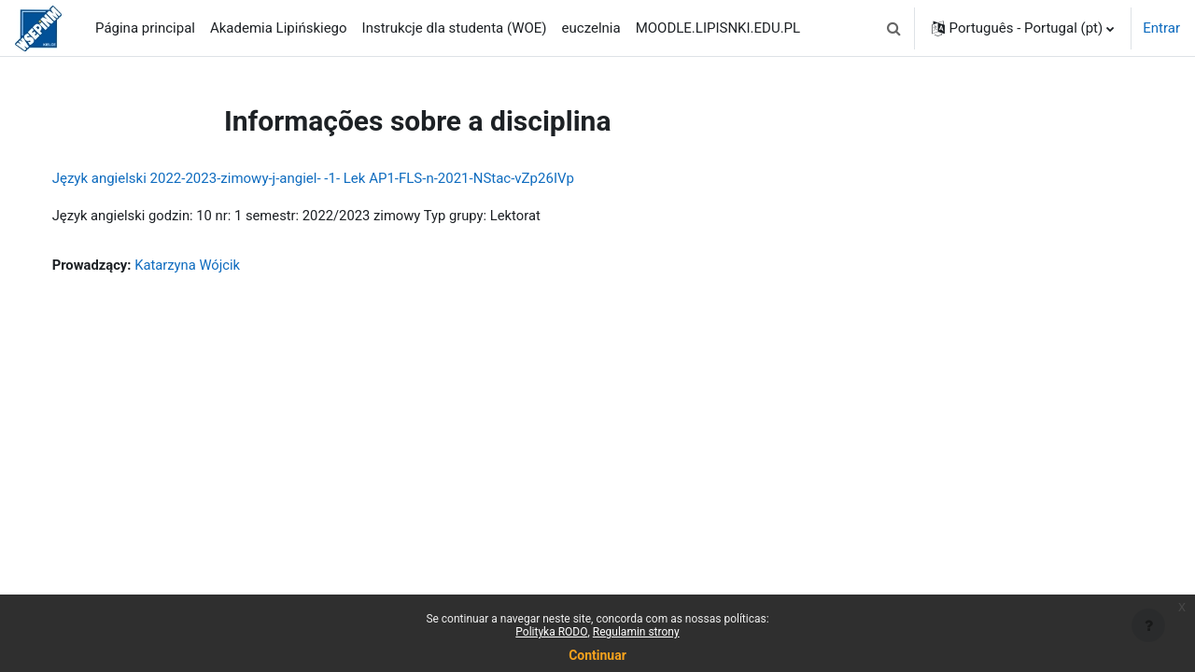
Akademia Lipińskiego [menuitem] (278, 28)
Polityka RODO (551, 631)
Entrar (1161, 28)
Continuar (597, 655)
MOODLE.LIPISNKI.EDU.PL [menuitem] (718, 28)
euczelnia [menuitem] (591, 28)
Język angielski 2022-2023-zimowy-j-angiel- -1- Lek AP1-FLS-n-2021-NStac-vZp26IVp (332, 178)
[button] (894, 28)
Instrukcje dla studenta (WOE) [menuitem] (454, 28)
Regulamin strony (636, 631)
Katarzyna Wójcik (208, 266)
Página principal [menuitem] (145, 28)
